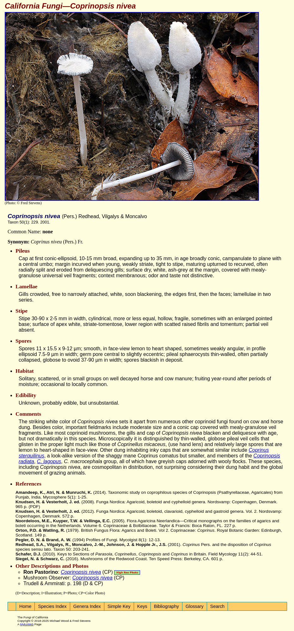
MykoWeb (27, 624)
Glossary (195, 606)
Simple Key (119, 606)
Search (217, 606)
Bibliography (166, 606)
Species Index (52, 606)
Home (25, 606)
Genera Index (87, 606)
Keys (142, 606)
